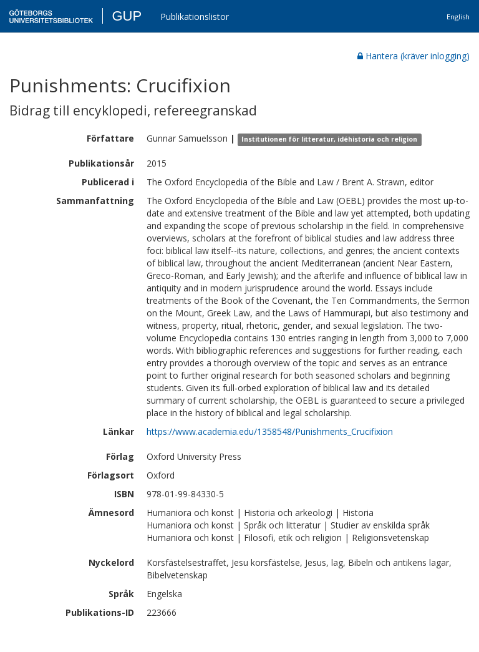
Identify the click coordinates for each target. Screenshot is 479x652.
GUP (127, 16)
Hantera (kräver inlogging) (413, 56)
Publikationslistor (194, 16)
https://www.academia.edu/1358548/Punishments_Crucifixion (270, 431)
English (458, 16)
